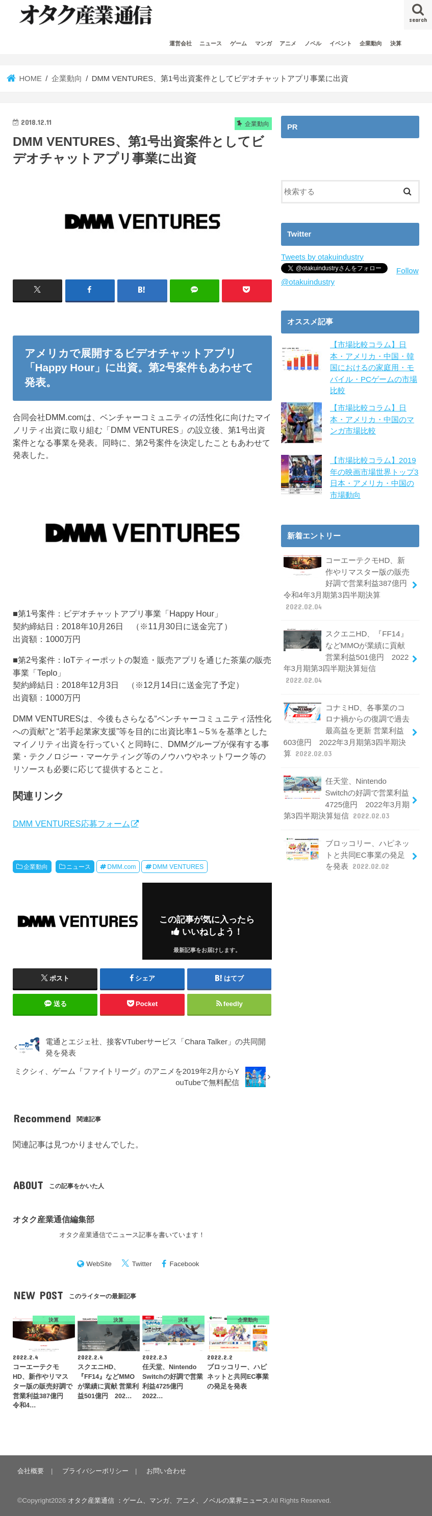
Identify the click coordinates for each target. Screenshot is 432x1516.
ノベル (312, 43)
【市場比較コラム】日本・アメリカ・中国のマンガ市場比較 (372, 417)
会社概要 (30, 1470)
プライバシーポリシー (94, 1470)
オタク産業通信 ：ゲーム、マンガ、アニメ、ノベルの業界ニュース (168, 1500)
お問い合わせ (165, 1470)
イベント (340, 43)
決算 (395, 43)
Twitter (142, 1264)
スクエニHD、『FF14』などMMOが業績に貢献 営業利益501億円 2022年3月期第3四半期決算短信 (345, 653)
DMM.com (121, 866)
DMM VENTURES (178, 866)
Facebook (184, 1264)
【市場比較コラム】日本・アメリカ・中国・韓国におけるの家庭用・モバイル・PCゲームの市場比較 (373, 367)
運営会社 (180, 43)
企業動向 (371, 43)
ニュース (210, 43)
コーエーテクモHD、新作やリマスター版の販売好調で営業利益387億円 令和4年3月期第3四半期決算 (348, 581)
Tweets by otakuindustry (321, 257)
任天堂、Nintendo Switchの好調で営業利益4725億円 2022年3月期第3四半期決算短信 (346, 792)
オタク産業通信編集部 (53, 1219)
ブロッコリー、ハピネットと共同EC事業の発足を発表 (346, 847)
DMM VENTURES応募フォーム (71, 823)
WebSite (99, 1264)
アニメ (287, 43)
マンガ (263, 43)
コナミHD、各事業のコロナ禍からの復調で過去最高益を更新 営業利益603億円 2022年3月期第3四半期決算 (346, 726)
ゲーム (238, 43)
